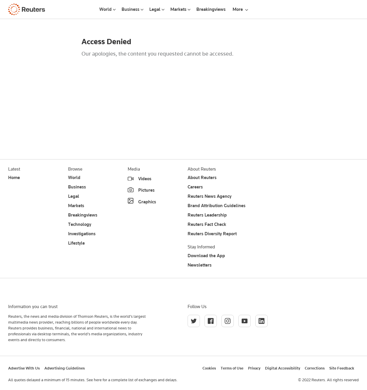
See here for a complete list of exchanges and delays (131, 379)
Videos (144, 178)
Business (130, 9)
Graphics (147, 202)
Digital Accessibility (282, 368)
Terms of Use (232, 368)
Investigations (82, 233)
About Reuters (202, 177)
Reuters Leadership (207, 215)
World (105, 9)
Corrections (315, 368)
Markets (178, 9)
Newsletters (200, 265)
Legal (154, 9)
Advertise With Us (24, 368)
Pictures (146, 190)
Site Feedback (341, 368)
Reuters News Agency (209, 196)
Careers (195, 187)
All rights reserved (343, 379)
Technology (79, 224)
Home (14, 177)
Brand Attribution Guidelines (216, 205)
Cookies (209, 368)
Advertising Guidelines (64, 368)
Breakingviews (211, 9)
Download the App (206, 255)
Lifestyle (76, 243)
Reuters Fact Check (207, 224)
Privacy (254, 368)
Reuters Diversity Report (212, 233)
